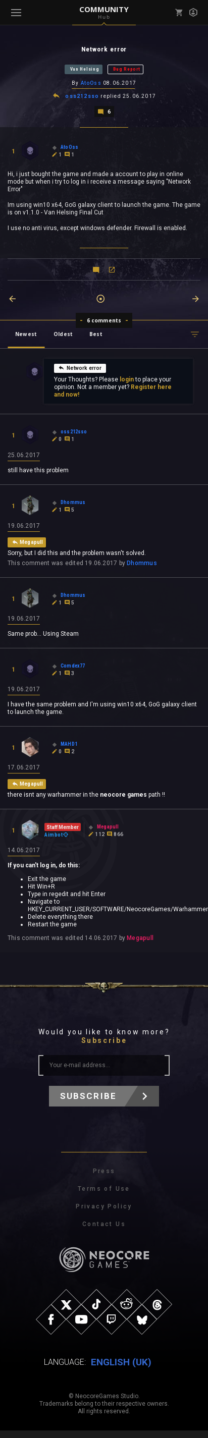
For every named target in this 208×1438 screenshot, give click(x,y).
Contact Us (104, 1224)
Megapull (140, 938)
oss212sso (82, 96)
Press (104, 1171)
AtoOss (91, 83)
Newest (26, 334)
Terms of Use (104, 1188)
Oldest (63, 334)
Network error (79, 367)
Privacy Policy (104, 1206)
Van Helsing (84, 69)
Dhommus (142, 563)
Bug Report (126, 69)
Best (95, 334)
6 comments (104, 320)
